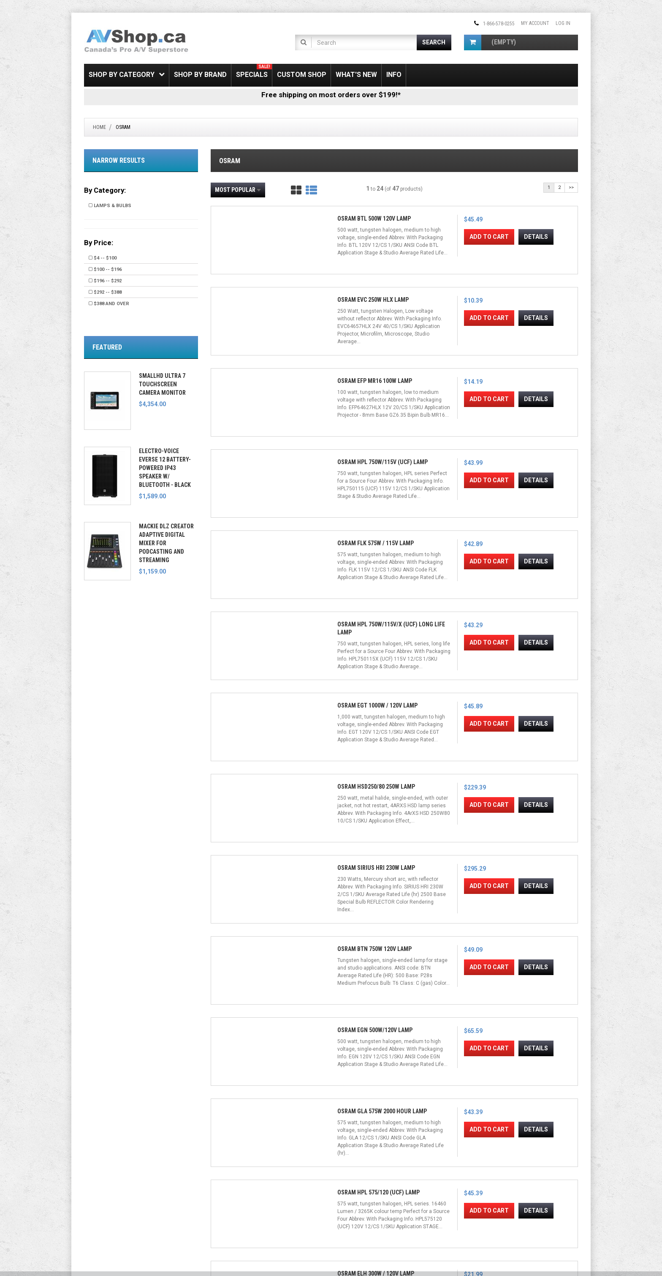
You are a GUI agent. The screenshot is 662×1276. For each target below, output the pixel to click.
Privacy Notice (227, 1202)
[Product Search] (364, 42)
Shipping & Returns (106, 1154)
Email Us (480, 1168)
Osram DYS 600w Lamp (439, 1022)
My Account (535, 23)
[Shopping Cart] (472, 42)
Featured (107, 347)
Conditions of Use (319, 1244)
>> (571, 187)
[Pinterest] (384, 1156)
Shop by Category (127, 75)
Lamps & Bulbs (110, 205)
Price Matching (101, 1173)
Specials (254, 71)
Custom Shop (301, 75)
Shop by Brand (200, 75)
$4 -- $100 (103, 258)
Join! (439, 1188)
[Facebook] (344, 1156)
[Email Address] (382, 1188)
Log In (563, 23)
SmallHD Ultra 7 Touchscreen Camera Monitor (162, 384)
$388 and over (109, 303)
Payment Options (104, 1183)
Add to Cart (244, 332)
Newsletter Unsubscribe (238, 1173)
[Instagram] (371, 1156)
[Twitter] (357, 1156)
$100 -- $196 (105, 269)
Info (394, 75)
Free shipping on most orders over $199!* (331, 94)
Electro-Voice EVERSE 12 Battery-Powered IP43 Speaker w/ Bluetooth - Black (165, 468)
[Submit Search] (434, 42)
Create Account (229, 1164)
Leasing (93, 1193)
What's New (356, 75)
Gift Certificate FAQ (233, 1183)
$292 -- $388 (105, 292)
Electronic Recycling (108, 1202)
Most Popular (238, 189)
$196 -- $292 (105, 281)
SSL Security (98, 1164)
